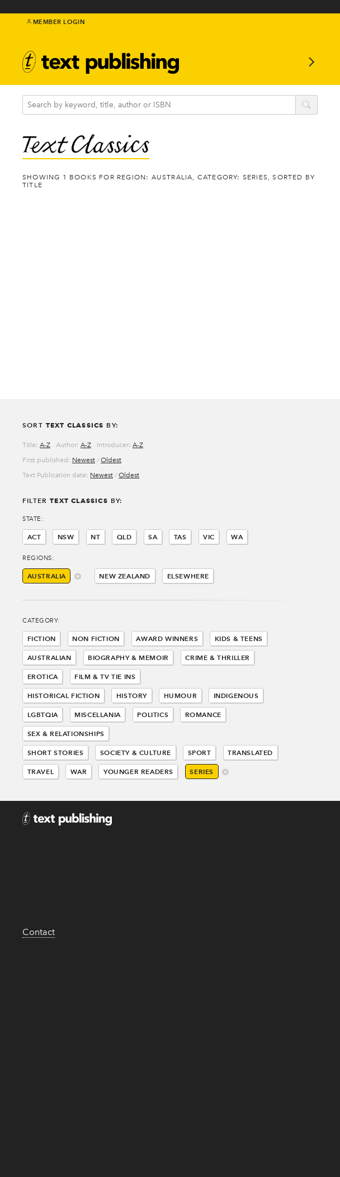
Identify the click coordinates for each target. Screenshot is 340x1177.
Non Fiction (96, 638)
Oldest (111, 460)
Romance (203, 714)
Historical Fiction (63, 695)
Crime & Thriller (217, 657)
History (131, 695)
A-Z (45, 445)
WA (237, 537)
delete (78, 577)
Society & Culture (135, 752)
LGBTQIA (42, 714)
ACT (34, 537)
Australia (46, 576)
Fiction (41, 638)
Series (202, 771)
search (306, 105)
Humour (180, 695)
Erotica (42, 676)
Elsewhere (188, 576)
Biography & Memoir (128, 657)
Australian (49, 657)
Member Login (56, 22)
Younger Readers (138, 771)
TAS (180, 537)
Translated (250, 752)
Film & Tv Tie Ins (104, 676)
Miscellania (97, 714)
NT (95, 537)
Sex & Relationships (66, 733)
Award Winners (167, 638)
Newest (83, 460)
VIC (209, 537)
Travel (40, 771)
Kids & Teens (239, 638)
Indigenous (236, 695)
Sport (199, 752)
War (78, 771)
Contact (38, 932)
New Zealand (124, 576)
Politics (152, 714)
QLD (124, 537)
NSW (66, 537)
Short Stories (55, 752)
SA (152, 537)
